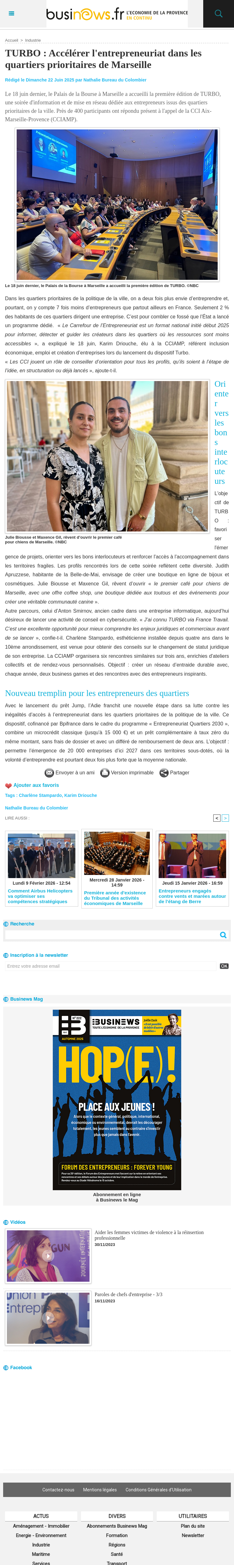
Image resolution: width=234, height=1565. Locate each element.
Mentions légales (100, 1489)
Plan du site (193, 1526)
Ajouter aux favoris (36, 785)
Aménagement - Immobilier (41, 1526)
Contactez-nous (58, 1489)
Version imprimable (127, 772)
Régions (117, 1545)
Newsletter (193, 1535)
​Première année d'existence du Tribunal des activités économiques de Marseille (115, 898)
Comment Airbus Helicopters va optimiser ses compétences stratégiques (40, 896)
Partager (174, 772)
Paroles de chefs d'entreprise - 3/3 (128, 1294)
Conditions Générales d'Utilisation (159, 1489)
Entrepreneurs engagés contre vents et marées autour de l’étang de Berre (192, 896)
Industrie (33, 40)
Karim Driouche (80, 795)
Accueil (11, 40)
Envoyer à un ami (70, 772)
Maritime (41, 1554)
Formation (117, 1535)
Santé (117, 1554)
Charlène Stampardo (40, 795)
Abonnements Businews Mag (117, 1526)
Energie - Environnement (41, 1535)
